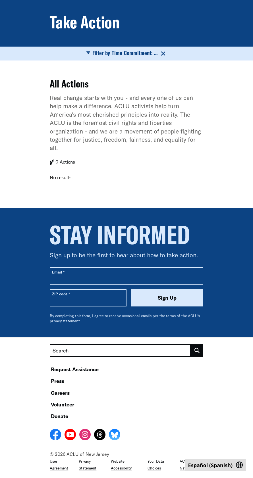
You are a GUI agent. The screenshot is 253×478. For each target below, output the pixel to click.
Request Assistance (75, 369)
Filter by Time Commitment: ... (126, 53)
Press (57, 381)
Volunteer (62, 404)
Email (58, 272)
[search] (197, 350)
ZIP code (61, 293)
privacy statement (65, 321)
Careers (60, 393)
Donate (59, 416)
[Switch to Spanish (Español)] (215, 465)
